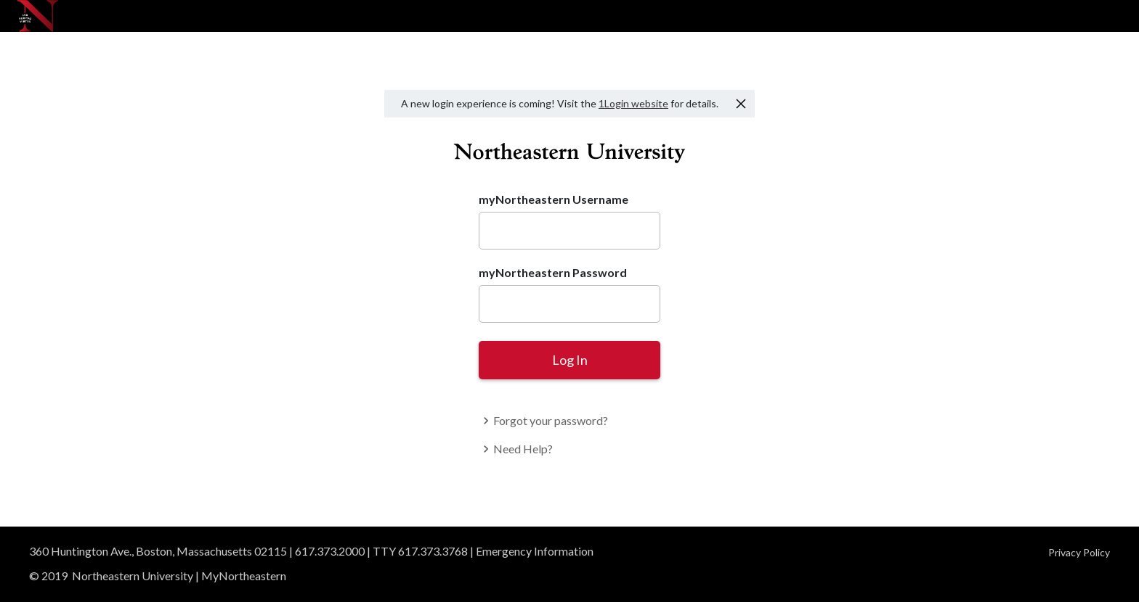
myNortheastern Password (553, 272)
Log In (570, 360)
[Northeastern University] (38, 16)
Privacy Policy (1079, 552)
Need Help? (516, 448)
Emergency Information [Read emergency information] (534, 551)
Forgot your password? (543, 420)
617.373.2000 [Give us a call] (330, 551)
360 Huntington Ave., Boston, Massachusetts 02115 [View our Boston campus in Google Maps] (158, 551)
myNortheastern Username (553, 199)
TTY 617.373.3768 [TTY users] (420, 551)
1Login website (633, 103)
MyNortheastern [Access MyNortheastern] (243, 575)
